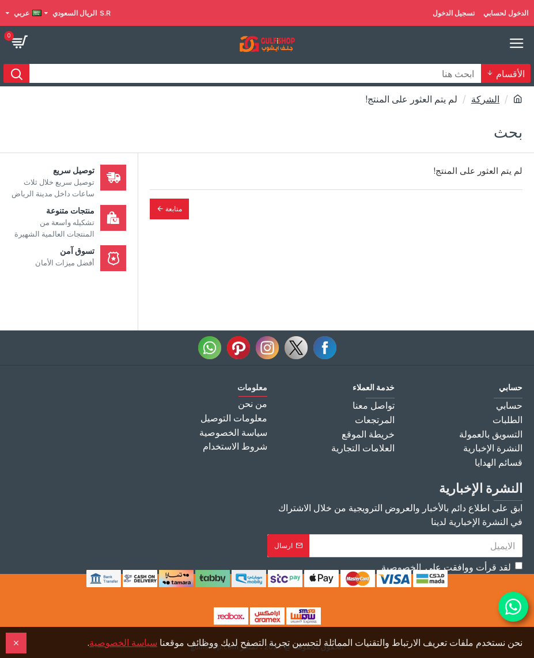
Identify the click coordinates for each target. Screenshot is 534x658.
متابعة (173, 208)
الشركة (485, 99)
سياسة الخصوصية (123, 642)
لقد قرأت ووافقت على (451, 567)
